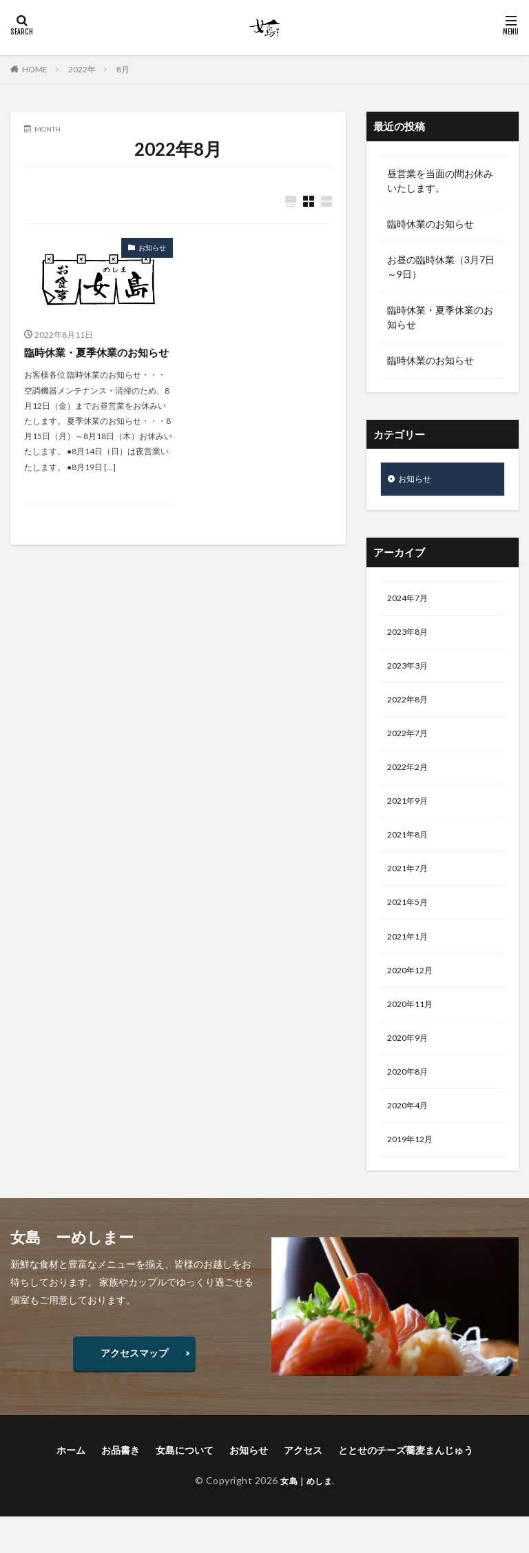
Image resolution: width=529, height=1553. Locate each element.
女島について (185, 1486)
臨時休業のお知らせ (430, 224)
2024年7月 (410, 601)
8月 (122, 69)
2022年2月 (410, 780)
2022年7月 (410, 745)
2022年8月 (410, 709)
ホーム (70, 1486)
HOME (35, 69)
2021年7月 (410, 888)
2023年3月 (410, 673)
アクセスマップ (134, 1388)
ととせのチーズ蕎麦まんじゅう (405, 1486)
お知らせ (152, 248)
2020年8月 (410, 1103)
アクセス (303, 1486)
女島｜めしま (306, 1516)
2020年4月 (410, 1139)
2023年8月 (410, 637)
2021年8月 (410, 852)
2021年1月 (410, 960)
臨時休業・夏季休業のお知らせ (95, 361)
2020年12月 (413, 996)
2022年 (82, 69)
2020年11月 (413, 1031)
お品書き (120, 1486)
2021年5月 (410, 924)
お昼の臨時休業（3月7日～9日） (441, 267)
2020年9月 (410, 1067)
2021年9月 (410, 816)
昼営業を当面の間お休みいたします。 (440, 181)
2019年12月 (413, 1175)
